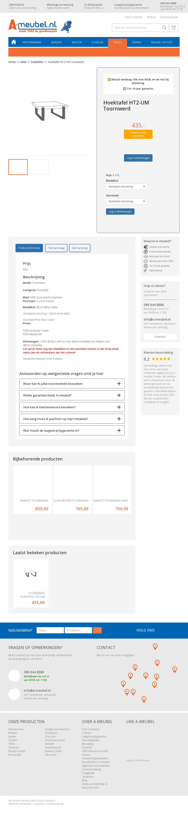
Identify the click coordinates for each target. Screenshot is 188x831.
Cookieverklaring (91, 770)
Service (86, 755)
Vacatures (88, 777)
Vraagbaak (88, 774)
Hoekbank (51, 733)
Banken (57, 43)
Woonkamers (32, 43)
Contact (160, 337)
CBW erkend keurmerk (95, 752)
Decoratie (51, 755)
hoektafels (35, 63)
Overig (136, 43)
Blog (84, 781)
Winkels (151, 17)
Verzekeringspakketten (95, 759)
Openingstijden (91, 741)
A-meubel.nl (49, 801)
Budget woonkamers (57, 730)
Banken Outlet (53, 752)
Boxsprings (14, 755)
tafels (21, 63)
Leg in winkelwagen (138, 158)
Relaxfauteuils (53, 748)
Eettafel (49, 744)
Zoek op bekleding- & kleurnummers (94, 786)
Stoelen (97, 43)
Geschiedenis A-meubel (96, 763)
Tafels (117, 43)
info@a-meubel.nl (157, 320)
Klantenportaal (169, 17)
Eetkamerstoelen (55, 741)
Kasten (77, 43)
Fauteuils (13, 748)
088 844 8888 (154, 305)
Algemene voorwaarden (96, 766)
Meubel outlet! (162, 43)
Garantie (87, 748)
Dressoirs (50, 737)
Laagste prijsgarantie (94, 737)
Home (12, 63)
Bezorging (87, 744)
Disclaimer (39, 804)
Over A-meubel (133, 17)
